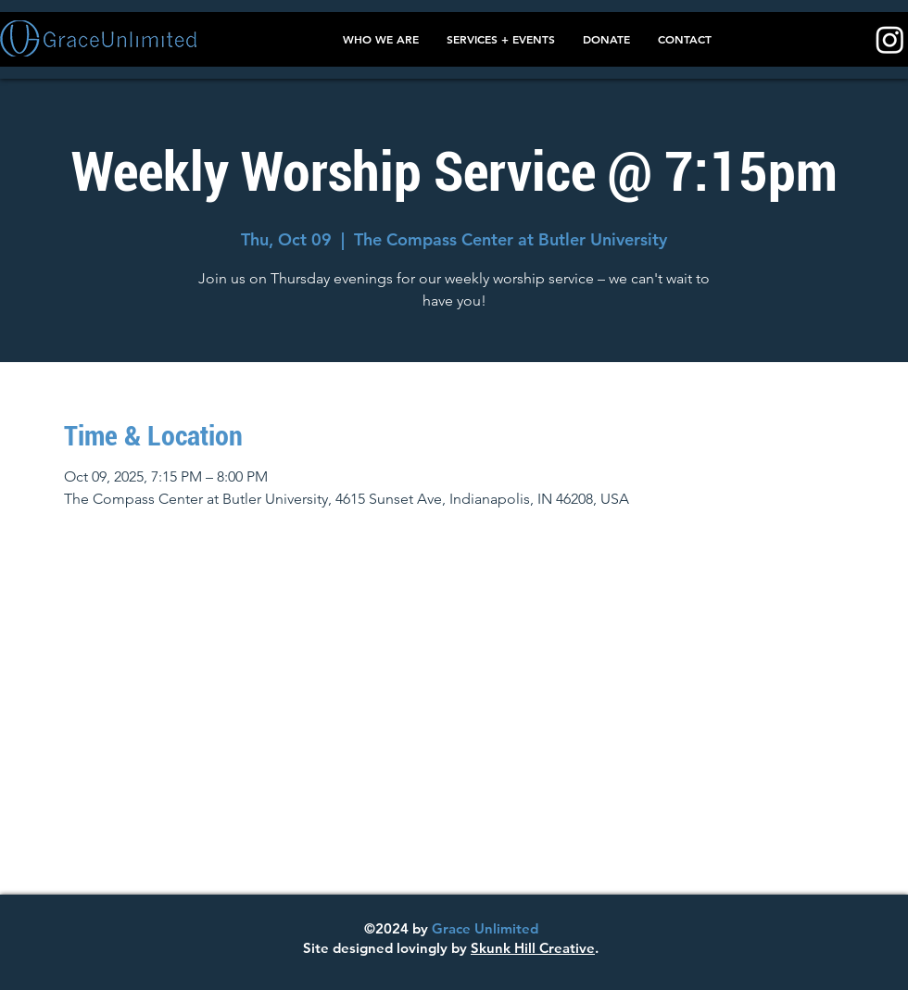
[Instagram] (890, 39)
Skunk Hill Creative (533, 948)
